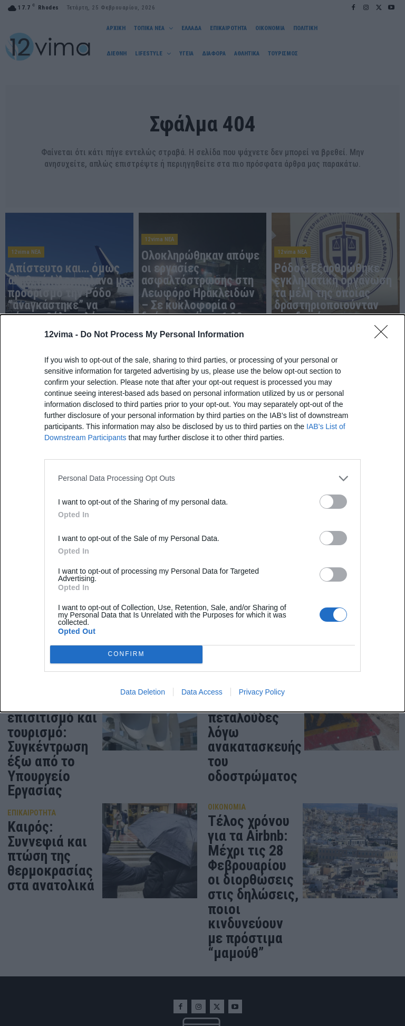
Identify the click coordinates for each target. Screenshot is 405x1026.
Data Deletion (142, 692)
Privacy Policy (262, 692)
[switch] (333, 502)
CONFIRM (126, 654)
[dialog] (202, 513)
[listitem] (202, 478)
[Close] (384, 335)
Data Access (202, 692)
